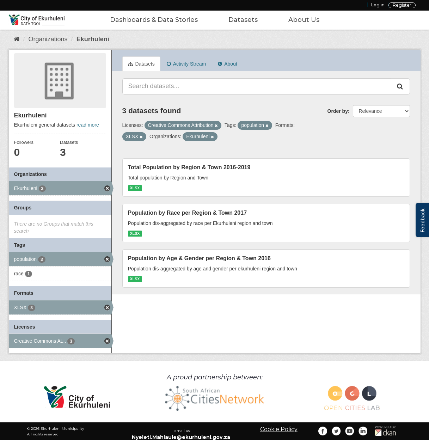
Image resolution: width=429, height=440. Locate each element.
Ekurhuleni (92, 39)
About (227, 64)
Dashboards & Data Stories (154, 20)
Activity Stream (186, 64)
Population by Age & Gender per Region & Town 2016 (199, 258)
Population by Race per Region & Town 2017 (187, 213)
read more (87, 125)
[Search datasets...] (256, 86)
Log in (378, 4)
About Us (303, 20)
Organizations (48, 39)
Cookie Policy (279, 429)
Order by (337, 111)
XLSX (135, 188)
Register (402, 5)
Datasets (243, 20)
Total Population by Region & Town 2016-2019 (189, 167)
